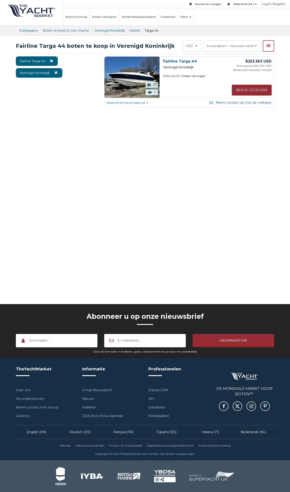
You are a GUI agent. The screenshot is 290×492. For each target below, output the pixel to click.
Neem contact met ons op (37, 407)
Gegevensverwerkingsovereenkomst (170, 445)
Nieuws (88, 399)
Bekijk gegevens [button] (252, 90)
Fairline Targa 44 (36, 60)
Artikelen (89, 407)
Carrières (23, 416)
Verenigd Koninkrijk (109, 31)
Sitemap (65, 445)
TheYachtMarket (31, 11)
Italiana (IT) (210, 432)
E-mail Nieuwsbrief (97, 390)
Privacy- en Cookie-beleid (125, 445)
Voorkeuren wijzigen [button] (204, 4)
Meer (185, 17)
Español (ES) (166, 432)
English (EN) (36, 432)
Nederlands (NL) (253, 432)
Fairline (134, 31)
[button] (233, 340)
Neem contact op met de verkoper (240, 103)
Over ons (23, 390)
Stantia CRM (158, 390)
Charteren (168, 17)
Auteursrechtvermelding (214, 445)
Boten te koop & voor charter (66, 31)
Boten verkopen (104, 17)
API (151, 399)
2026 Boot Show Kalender (102, 416)
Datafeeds (156, 407)
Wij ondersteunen (30, 399)
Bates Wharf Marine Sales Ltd (128, 102)
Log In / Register (273, 4)
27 (152, 85)
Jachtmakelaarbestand (138, 17)
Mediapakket (158, 416)
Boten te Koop (76, 17)
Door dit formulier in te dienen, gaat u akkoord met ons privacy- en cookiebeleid (145, 351)
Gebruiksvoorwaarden (89, 445)
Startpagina (28, 31)
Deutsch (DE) (80, 432)
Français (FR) (123, 432)
